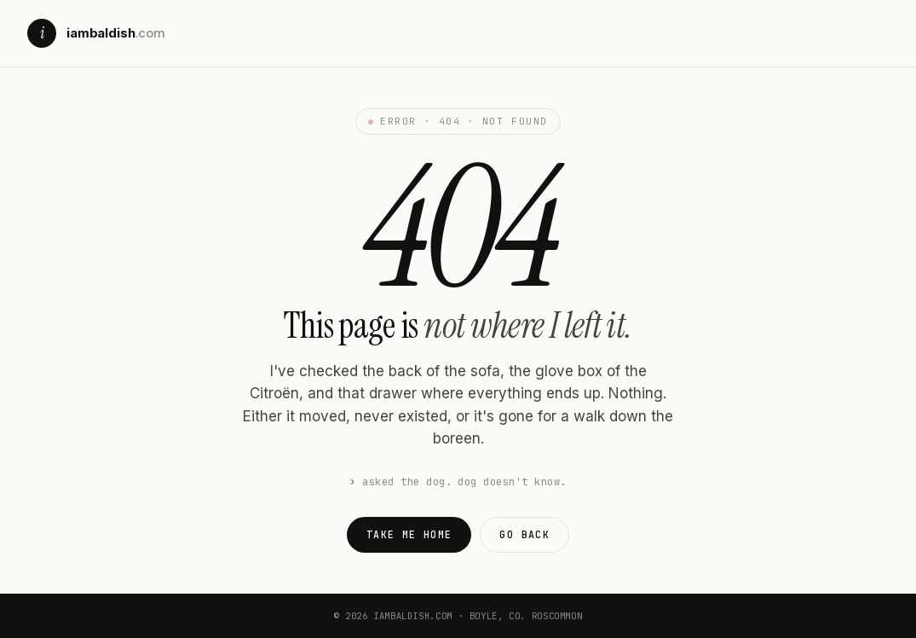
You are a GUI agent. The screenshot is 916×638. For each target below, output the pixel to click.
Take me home (409, 534)
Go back (524, 534)
